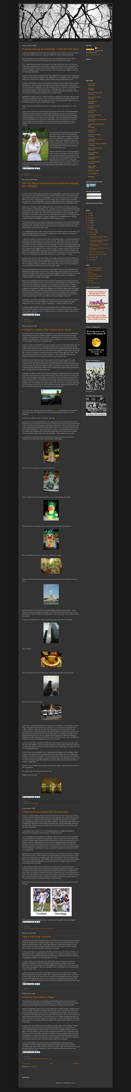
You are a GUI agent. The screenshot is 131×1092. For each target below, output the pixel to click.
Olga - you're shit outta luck (34, 175)
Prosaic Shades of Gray (95, 115)
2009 (89, 227)
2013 (89, 218)
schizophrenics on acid (46, 1058)
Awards (30, 40)
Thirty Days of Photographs (95, 276)
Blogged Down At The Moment (97, 119)
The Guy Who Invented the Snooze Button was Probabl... (98, 241)
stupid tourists (30, 321)
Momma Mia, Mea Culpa (95, 92)
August (91, 260)
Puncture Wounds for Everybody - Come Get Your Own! (50, 49)
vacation (36, 803)
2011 (89, 222)
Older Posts (76, 1063)
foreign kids (30, 1058)
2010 (89, 225)
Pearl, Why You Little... (94, 97)
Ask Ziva (90, 272)
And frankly (26, 882)
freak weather (36, 1058)
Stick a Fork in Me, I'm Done (37, 936)
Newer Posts (26, 1063)
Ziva (98, 48)
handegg (56, 410)
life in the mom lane (94, 161)
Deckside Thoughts (93, 170)
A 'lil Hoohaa (91, 83)
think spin (91, 88)
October (91, 234)
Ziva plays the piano (93, 278)
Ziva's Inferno (41, 9)
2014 (89, 215)
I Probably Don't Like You (95, 139)
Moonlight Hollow (93, 152)
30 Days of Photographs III (95, 270)
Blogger (73, 1083)
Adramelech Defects (94, 157)
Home (23, 40)
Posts (89, 194)
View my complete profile (93, 54)
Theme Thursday (92, 274)
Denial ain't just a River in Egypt (38, 997)
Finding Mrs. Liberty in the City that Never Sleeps (47, 329)
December (92, 229)
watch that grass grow (93, 282)
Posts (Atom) (33, 1066)
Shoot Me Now (92, 101)
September (92, 257)
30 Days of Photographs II (95, 268)
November (92, 232)
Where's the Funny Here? (95, 148)
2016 (89, 213)
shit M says (91, 280)
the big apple (30, 803)
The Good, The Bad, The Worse (97, 143)
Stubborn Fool (92, 130)
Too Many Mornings (94, 106)
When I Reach (92, 166)
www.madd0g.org (93, 173)
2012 (89, 220)
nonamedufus (92, 110)
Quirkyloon (91, 176)
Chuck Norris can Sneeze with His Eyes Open (45, 812)
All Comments (91, 197)
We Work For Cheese (94, 134)
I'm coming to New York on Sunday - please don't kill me (41, 928)
